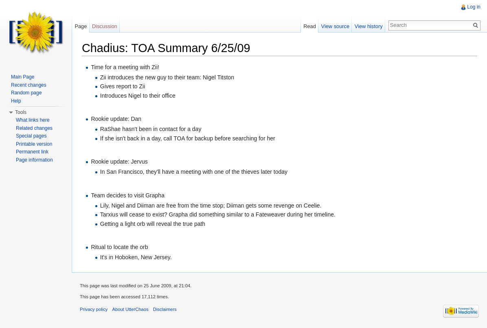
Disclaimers (165, 309)
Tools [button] (20, 112)
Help (16, 101)
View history (369, 26)
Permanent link (32, 152)
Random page (26, 93)
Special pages (31, 136)
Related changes (34, 128)
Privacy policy (93, 309)
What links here (33, 120)
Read (309, 26)
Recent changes (28, 85)
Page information (34, 160)
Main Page (22, 77)
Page (81, 26)
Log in (473, 7)
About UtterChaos (130, 309)
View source (335, 26)
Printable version (34, 144)
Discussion (104, 26)
